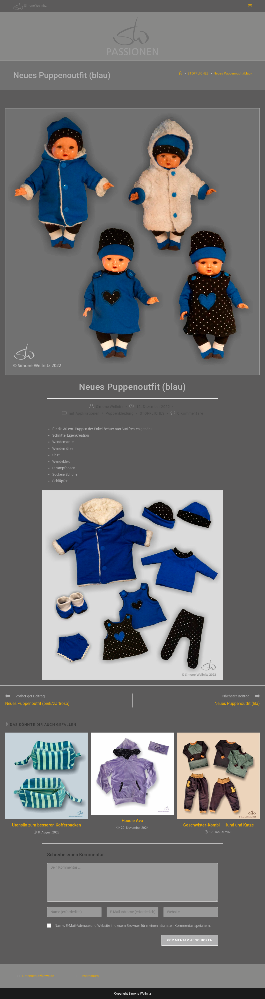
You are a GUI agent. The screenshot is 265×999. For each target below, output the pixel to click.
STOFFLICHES (152, 413)
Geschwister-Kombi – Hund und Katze (218, 825)
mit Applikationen (84, 413)
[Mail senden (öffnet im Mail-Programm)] (249, 6)
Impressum (90, 976)
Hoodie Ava (132, 820)
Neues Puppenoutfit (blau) (233, 73)
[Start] (180, 73)
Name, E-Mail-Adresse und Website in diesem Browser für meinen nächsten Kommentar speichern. (133, 925)
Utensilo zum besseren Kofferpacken (46, 825)
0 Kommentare (190, 413)
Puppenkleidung (120, 413)
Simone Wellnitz (109, 407)
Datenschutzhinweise (38, 976)
